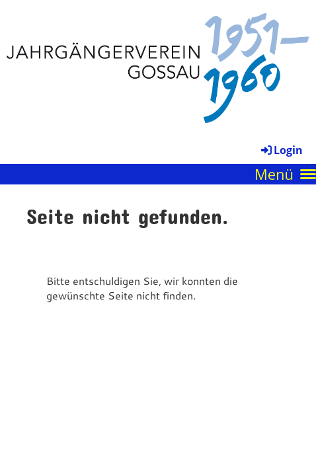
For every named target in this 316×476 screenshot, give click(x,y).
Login (281, 150)
